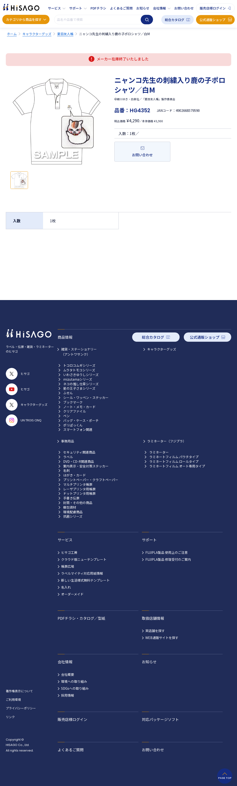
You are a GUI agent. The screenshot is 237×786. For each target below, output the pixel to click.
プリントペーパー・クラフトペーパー (90, 480)
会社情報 (159, 8)
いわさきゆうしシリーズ (81, 375)
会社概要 (67, 674)
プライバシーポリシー (21, 708)
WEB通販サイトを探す (161, 637)
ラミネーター (159, 452)
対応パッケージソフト (160, 719)
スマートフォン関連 (77, 430)
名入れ (66, 587)
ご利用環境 (13, 699)
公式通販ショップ (212, 19)
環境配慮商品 (73, 512)
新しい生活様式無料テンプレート (85, 580)
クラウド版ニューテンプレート (83, 559)
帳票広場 (67, 566)
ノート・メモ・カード (79, 407)
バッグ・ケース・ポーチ (81, 421)
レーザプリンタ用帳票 (79, 489)
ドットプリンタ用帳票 (79, 493)
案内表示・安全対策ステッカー (86, 466)
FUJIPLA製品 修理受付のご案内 (168, 559)
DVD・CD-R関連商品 (78, 461)
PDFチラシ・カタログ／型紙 (81, 618)
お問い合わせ (184, 8)
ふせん (68, 393)
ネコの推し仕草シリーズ (81, 384)
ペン (66, 416)
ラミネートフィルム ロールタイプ (174, 461)
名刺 (66, 471)
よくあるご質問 (121, 8)
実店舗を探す (155, 630)
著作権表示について (19, 691)
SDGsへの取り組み (75, 688)
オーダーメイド (72, 594)
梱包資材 (69, 507)
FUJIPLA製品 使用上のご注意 (166, 552)
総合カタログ (174, 19)
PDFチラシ (98, 8)
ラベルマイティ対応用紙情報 (82, 573)
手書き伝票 (71, 498)
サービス (54, 8)
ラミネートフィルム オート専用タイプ (177, 466)
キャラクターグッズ (161, 349)
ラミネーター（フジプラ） (166, 441)
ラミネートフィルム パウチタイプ (174, 457)
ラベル (68, 457)
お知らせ (142, 8)
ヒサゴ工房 (69, 552)
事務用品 (67, 441)
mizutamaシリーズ (77, 379)
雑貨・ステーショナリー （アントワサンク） (79, 352)
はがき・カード (74, 475)
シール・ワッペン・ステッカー (86, 398)
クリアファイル (74, 411)
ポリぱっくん (73, 425)
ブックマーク (73, 402)
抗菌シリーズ (72, 516)
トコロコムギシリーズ (79, 365)
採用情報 (67, 695)
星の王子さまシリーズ (79, 388)
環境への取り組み (74, 681)
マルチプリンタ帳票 (77, 484)
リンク (10, 717)
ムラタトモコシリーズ (79, 370)
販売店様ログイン (213, 8)
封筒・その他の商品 (77, 503)
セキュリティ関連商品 (79, 452)
